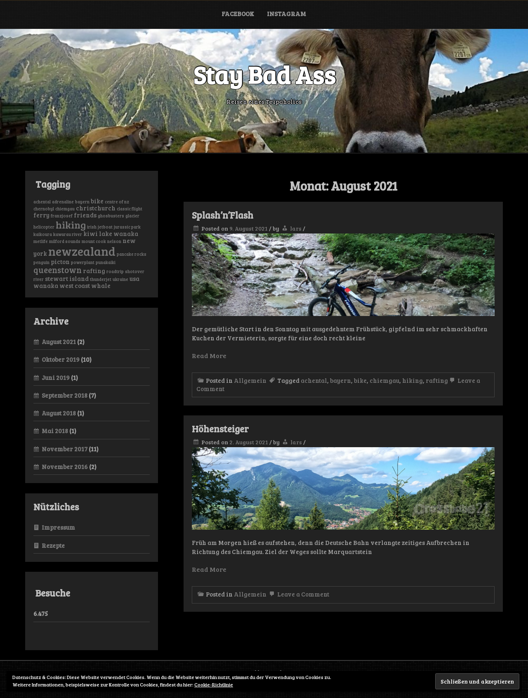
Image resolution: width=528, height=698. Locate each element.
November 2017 (64, 449)
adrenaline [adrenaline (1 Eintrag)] (63, 202)
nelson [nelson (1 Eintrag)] (114, 241)
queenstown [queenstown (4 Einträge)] (57, 270)
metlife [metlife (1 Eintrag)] (40, 241)
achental (314, 380)
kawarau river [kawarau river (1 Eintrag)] (67, 234)
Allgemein (250, 380)
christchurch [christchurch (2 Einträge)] (96, 208)
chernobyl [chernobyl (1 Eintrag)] (43, 209)
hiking (412, 380)
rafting (437, 380)
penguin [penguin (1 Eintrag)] (41, 262)
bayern (340, 380)
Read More (209, 355)
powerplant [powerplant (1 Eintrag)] (82, 262)
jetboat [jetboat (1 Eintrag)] (105, 227)
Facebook (238, 13)
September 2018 (64, 395)
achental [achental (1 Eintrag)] (42, 202)
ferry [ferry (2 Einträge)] (41, 215)
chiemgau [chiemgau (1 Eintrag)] (65, 209)
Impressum (58, 527)
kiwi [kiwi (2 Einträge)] (90, 233)
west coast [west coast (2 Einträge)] (74, 285)
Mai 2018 (55, 431)
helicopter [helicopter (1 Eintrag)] (43, 227)
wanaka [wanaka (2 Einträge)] (45, 285)
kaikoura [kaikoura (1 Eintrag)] (42, 234)
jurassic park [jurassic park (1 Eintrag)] (127, 227)
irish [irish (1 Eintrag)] (92, 227)
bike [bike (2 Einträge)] (97, 201)
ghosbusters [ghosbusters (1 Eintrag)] (111, 216)
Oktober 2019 (61, 359)
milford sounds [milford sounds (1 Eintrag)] (64, 241)
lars (296, 228)
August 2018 (59, 413)
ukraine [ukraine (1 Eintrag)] (120, 279)
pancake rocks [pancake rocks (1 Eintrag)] (131, 254)
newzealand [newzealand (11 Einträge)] (82, 251)
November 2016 (65, 466)
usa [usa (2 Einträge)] (134, 278)
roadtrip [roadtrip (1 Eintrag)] (115, 271)
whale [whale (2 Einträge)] (101, 285)
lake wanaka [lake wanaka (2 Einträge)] (118, 233)
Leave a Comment (298, 594)
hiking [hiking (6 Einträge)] (71, 224)
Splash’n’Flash (222, 215)
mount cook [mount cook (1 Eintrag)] (94, 241)
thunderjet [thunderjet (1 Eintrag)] (100, 279)
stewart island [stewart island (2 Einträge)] (67, 278)
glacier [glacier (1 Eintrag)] (132, 216)
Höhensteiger (220, 428)
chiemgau (384, 380)
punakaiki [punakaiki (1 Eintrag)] (106, 262)
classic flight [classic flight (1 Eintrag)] (129, 209)
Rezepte (53, 545)
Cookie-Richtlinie (213, 684)
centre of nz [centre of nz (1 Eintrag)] (117, 202)
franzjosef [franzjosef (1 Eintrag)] (62, 216)
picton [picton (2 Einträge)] (60, 261)
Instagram (286, 13)
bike (360, 380)
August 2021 (59, 341)
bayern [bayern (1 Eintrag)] (82, 202)
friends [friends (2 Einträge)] (85, 215)
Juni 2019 (56, 377)
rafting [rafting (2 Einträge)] (94, 270)
